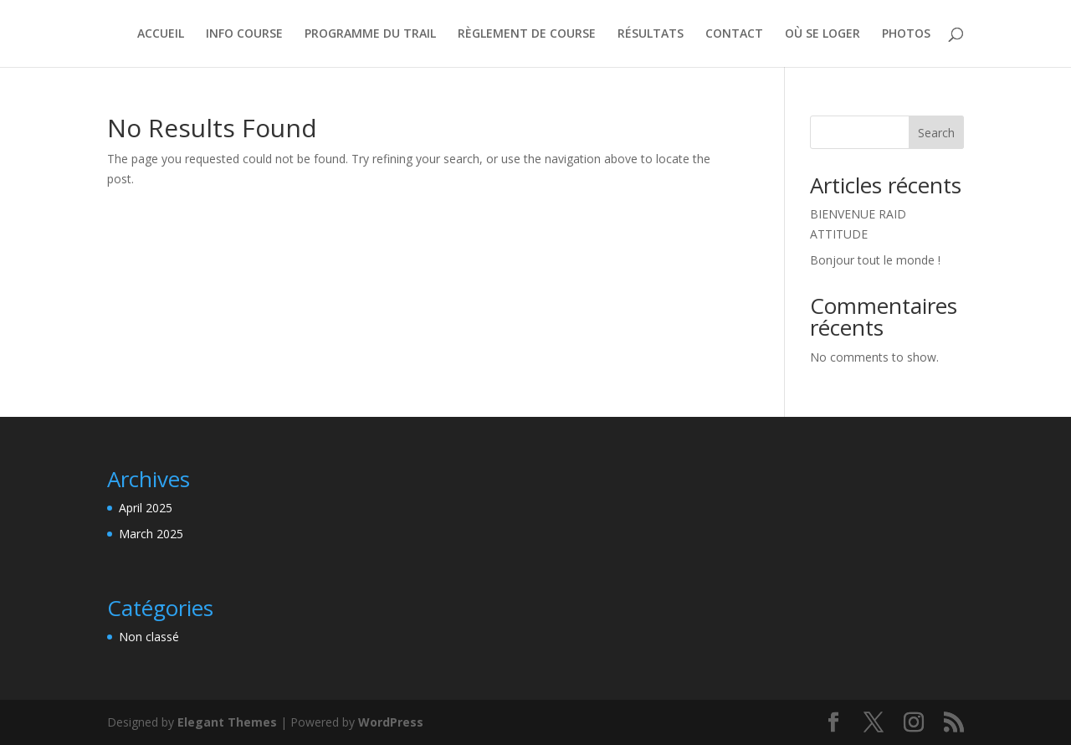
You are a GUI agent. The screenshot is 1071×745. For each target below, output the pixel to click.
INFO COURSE (244, 34)
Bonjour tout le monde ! (875, 260)
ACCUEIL (160, 34)
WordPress (390, 722)
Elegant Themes (227, 722)
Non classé (149, 637)
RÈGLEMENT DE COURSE (527, 34)
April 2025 (145, 508)
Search (936, 133)
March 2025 (151, 534)
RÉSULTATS (650, 34)
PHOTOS (906, 34)
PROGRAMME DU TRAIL (370, 34)
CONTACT (734, 34)
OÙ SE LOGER (822, 34)
